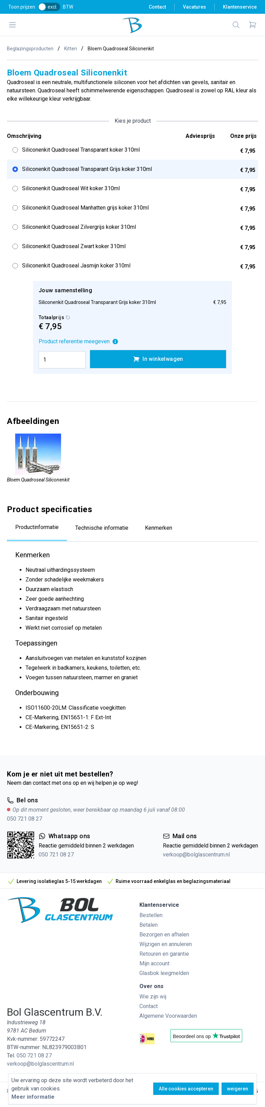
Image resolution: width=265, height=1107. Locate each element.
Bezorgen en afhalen (164, 934)
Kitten (70, 48)
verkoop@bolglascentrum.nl (196, 854)
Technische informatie (101, 528)
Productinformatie (37, 527)
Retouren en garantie (164, 954)
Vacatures (194, 7)
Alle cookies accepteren (186, 1088)
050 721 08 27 (24, 818)
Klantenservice (240, 7)
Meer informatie (33, 1097)
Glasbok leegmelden (164, 973)
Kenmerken (158, 528)
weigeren (237, 1088)
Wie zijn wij (152, 996)
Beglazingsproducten (30, 48)
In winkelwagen (158, 359)
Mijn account (154, 963)
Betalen (148, 925)
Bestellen (151, 915)
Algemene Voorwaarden (168, 1016)
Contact (157, 7)
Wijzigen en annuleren (165, 944)
